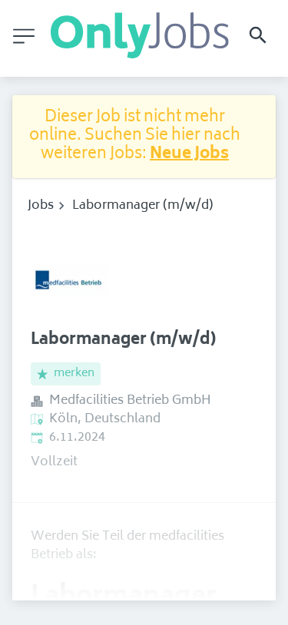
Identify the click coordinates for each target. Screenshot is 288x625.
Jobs (41, 206)
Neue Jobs (189, 154)
